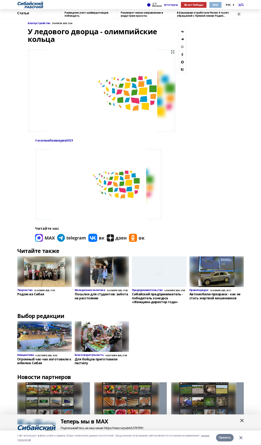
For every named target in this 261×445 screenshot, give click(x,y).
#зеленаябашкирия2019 (54, 140)
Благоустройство (39, 23)
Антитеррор (171, 5)
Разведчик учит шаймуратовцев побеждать (86, 14)
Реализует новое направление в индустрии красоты (142, 14)
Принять (225, 437)
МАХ (215, 5)
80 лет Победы (193, 5)
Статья (23, 13)
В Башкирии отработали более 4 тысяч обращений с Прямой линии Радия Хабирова (203, 14)
